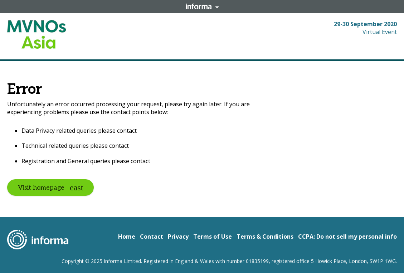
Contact (151, 236)
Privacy (178, 236)
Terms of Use (212, 236)
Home (126, 236)
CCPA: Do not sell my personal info (347, 236)
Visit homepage (41, 187)
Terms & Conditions (265, 236)
